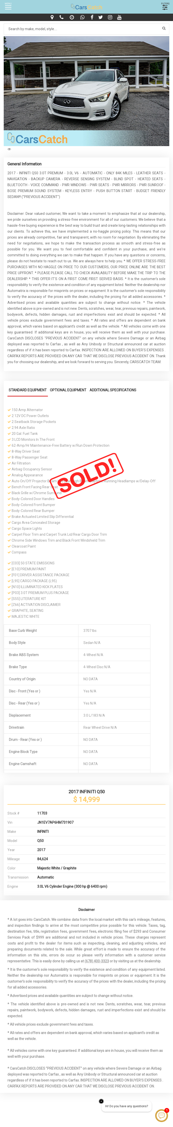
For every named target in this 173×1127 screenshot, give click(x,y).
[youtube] (120, 17)
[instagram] (110, 17)
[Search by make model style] (86, 29)
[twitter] (101, 17)
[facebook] (93, 17)
